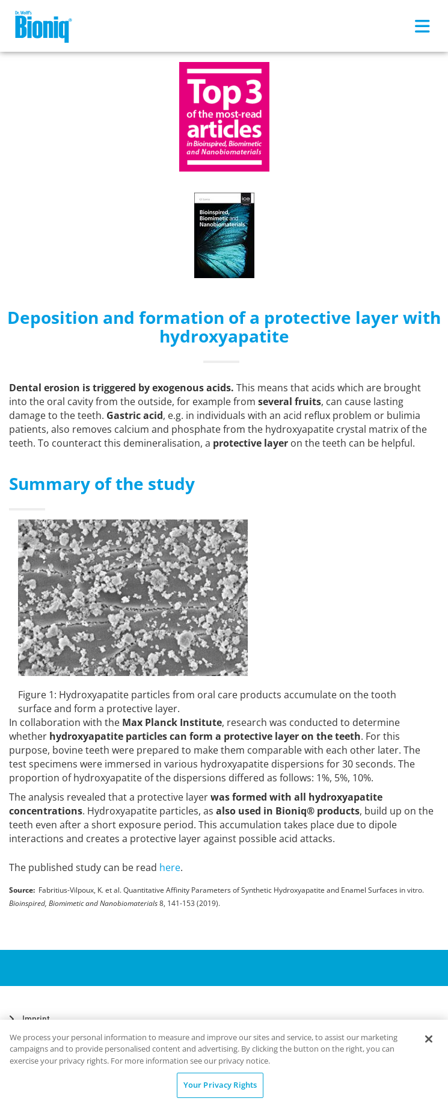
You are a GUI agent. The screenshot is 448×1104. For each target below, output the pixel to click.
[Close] (429, 1039)
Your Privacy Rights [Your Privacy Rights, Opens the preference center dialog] (220, 1084)
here (169, 867)
